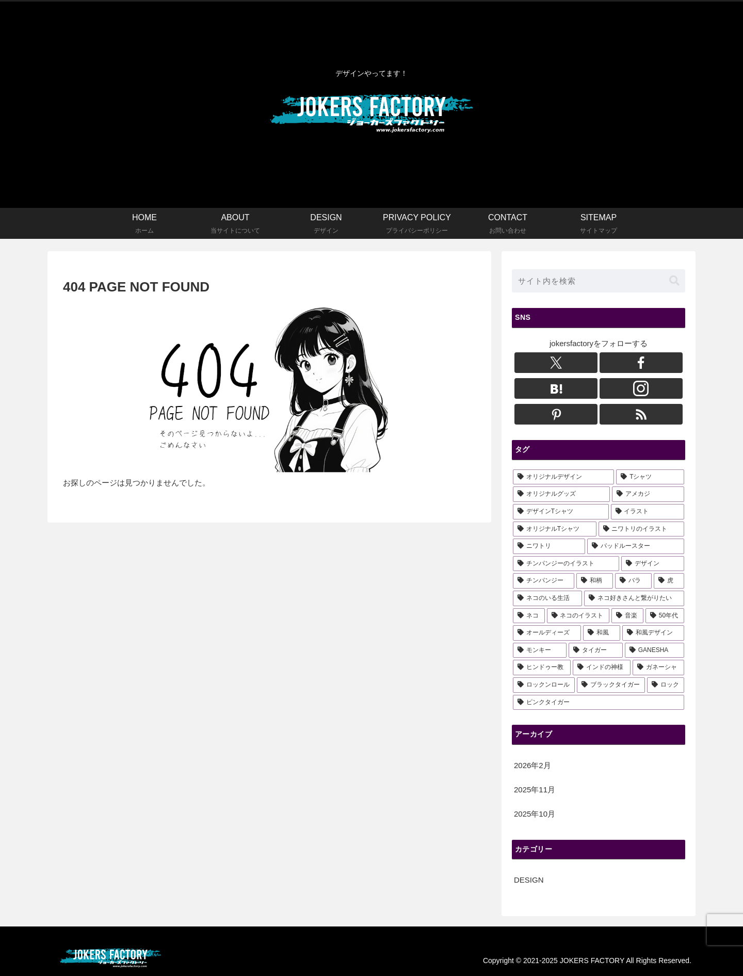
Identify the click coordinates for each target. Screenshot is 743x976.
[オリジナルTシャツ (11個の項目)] (554, 529)
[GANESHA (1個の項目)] (654, 650)
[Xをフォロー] (555, 362)
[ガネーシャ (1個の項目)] (658, 667)
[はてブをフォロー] (555, 388)
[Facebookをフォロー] (641, 362)
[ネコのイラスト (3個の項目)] (578, 616)
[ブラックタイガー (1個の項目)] (611, 685)
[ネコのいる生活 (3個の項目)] (547, 598)
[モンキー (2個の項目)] (540, 650)
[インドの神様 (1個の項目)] (602, 667)
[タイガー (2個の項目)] (595, 650)
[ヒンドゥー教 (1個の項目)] (542, 667)
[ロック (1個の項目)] (665, 685)
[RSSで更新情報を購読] (641, 414)
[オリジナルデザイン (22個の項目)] (563, 477)
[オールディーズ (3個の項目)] (547, 633)
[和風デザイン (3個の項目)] (653, 633)
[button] (674, 281)
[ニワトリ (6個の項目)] (549, 546)
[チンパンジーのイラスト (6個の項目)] (566, 564)
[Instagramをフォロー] (641, 388)
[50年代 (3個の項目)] (664, 616)
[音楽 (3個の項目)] (627, 616)
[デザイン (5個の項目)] (652, 564)
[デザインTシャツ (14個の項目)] (561, 511)
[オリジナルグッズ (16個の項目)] (561, 494)
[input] (598, 280)
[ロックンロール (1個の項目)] (544, 685)
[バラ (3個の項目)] (633, 581)
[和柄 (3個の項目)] (594, 581)
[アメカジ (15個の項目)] (648, 494)
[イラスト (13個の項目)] (647, 511)
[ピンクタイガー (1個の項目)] (598, 702)
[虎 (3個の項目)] (669, 581)
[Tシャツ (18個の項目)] (650, 477)
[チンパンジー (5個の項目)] (543, 581)
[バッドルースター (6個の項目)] (635, 546)
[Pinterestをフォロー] (555, 414)
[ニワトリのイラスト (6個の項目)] (641, 529)
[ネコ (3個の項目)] (529, 616)
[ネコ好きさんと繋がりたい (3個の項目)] (634, 598)
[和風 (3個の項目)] (601, 633)
